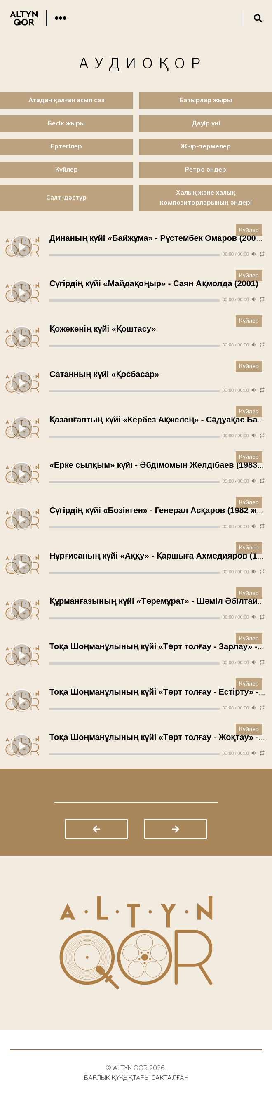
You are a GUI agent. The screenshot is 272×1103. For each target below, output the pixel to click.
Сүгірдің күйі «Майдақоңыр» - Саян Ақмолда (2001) (153, 283)
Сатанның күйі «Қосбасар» (104, 374)
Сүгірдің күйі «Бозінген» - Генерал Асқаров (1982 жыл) (160, 510)
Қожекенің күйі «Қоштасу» (102, 328)
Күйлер (249, 230)
